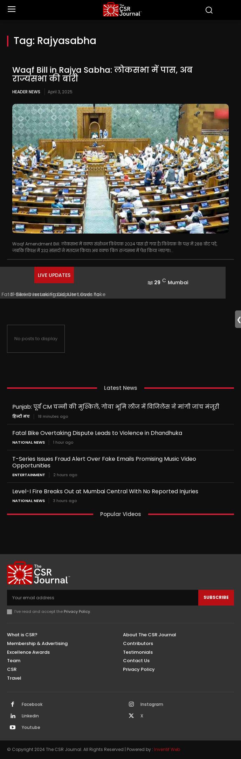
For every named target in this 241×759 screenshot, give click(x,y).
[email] (102, 597)
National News (28, 442)
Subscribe (216, 597)
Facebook (32, 704)
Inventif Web (167, 749)
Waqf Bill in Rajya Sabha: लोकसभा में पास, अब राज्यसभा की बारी (102, 74)
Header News (26, 92)
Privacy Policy (77, 611)
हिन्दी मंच (21, 416)
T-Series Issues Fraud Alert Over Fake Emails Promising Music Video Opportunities (104, 462)
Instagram (151, 704)
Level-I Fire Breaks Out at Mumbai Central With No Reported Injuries (105, 491)
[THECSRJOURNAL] (122, 9)
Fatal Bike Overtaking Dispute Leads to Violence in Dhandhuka (97, 433)
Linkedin (30, 716)
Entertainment (28, 475)
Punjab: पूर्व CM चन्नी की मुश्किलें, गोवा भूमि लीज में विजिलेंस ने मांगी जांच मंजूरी (115, 407)
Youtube (31, 727)
